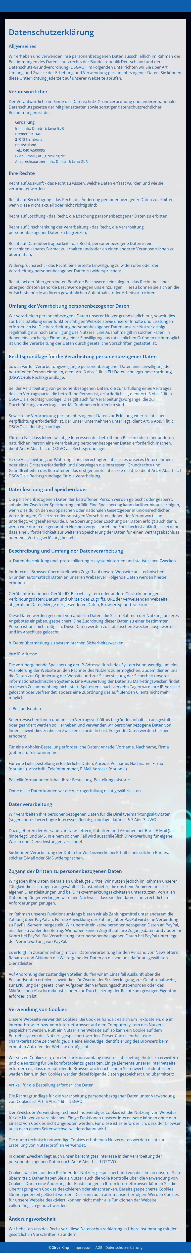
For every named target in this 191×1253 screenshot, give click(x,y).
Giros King (12, 6)
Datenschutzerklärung (124, 1247)
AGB (99, 1247)
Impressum (83, 1247)
